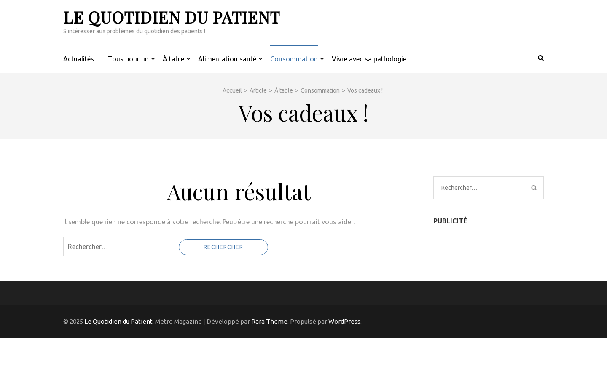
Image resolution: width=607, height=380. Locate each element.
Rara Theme (269, 321)
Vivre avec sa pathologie (369, 59)
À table (173, 59)
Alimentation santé (227, 59)
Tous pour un (128, 59)
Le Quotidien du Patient (171, 17)
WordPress (344, 321)
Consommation (294, 59)
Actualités (78, 59)
